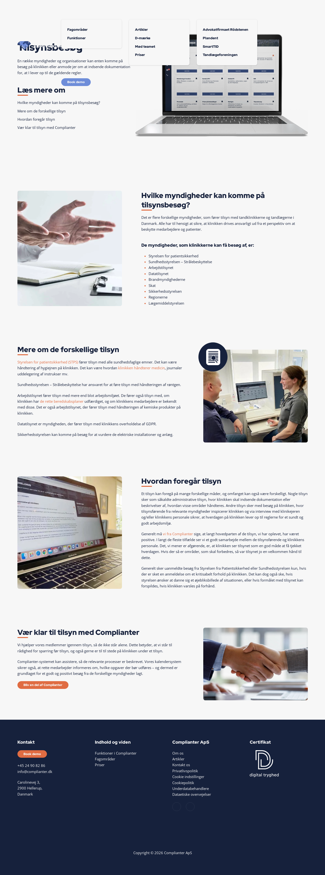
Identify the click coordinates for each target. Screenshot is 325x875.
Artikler (141, 29)
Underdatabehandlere (190, 788)
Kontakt (289, 10)
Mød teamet (145, 46)
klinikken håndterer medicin (141, 367)
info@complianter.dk (34, 771)
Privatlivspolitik (185, 770)
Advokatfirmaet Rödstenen (225, 29)
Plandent (210, 38)
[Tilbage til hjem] (39, 46)
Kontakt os (181, 764)
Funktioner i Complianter (115, 753)
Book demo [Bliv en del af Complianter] (76, 82)
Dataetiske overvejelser (191, 794)
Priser (140, 55)
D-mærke (142, 38)
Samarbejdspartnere (227, 10)
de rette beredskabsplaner (61, 401)
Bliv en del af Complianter (42, 685)
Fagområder (77, 29)
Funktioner (91, 10)
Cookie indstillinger (188, 776)
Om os (159, 10)
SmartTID (211, 46)
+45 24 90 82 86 (31, 765)
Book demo (32, 754)
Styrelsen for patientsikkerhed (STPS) (47, 362)
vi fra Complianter (178, 533)
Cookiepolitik (183, 782)
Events (270, 10)
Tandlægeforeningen (220, 55)
